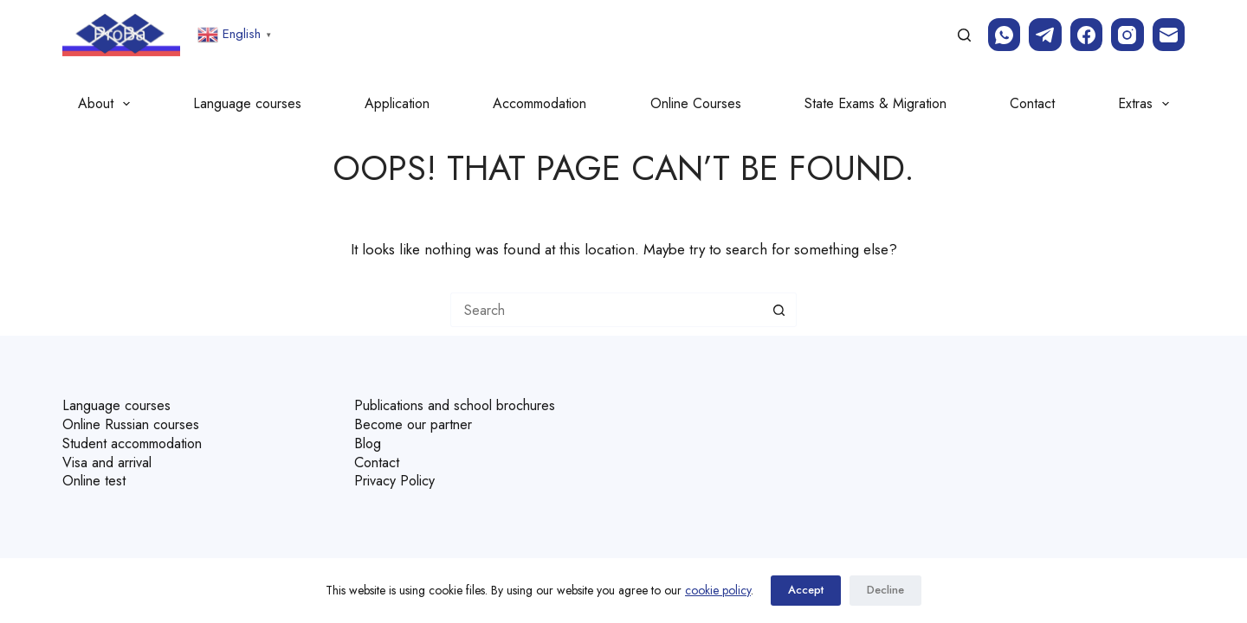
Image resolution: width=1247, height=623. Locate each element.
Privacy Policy (397, 476)
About (107, 103)
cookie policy (718, 590)
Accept (806, 590)
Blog (368, 441)
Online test (96, 476)
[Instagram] (1127, 34)
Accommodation (539, 103)
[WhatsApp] (1004, 34)
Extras (1147, 103)
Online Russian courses (136, 423)
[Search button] (779, 309)
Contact (1032, 103)
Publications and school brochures (464, 405)
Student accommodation (139, 441)
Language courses (247, 103)
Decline (885, 590)
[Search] (964, 35)
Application (397, 103)
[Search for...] (606, 309)
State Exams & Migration (875, 103)
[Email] (1169, 34)
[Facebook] (1086, 34)
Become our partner (418, 423)
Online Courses (695, 103)
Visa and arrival (110, 458)
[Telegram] (1045, 34)
